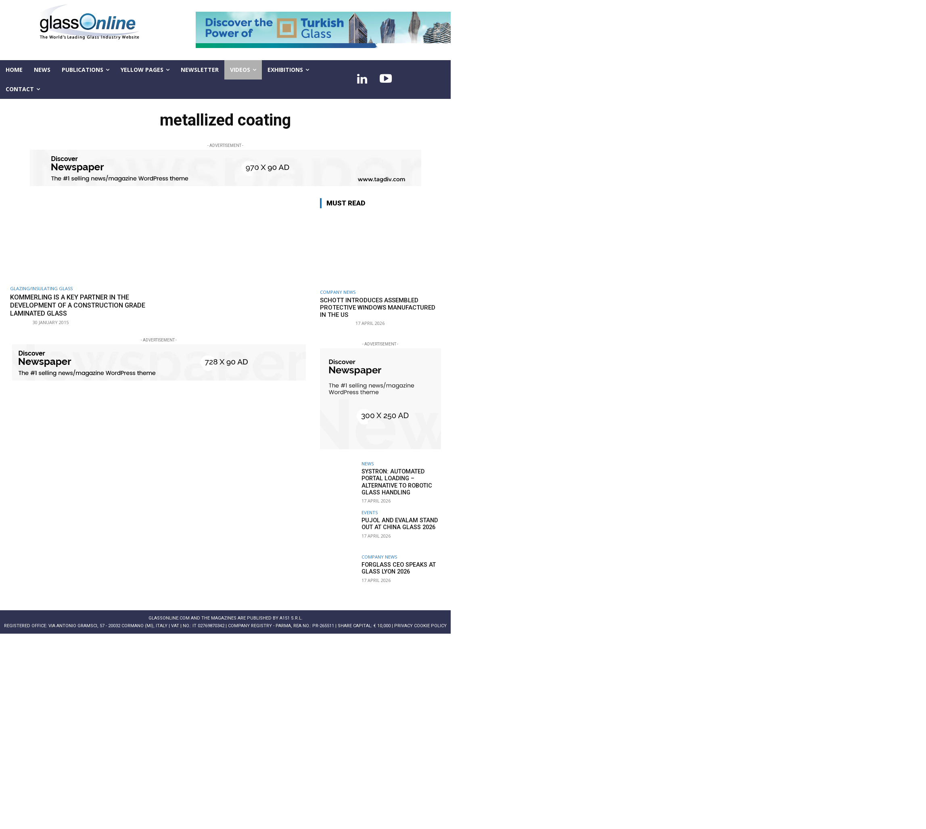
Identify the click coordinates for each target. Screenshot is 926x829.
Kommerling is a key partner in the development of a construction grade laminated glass (81, 305)
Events (370, 511)
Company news (337, 292)
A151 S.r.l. (291, 617)
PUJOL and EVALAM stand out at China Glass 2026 (397, 523)
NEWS (368, 463)
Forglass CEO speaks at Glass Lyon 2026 (397, 567)
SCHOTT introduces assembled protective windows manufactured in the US (377, 307)
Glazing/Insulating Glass (41, 288)
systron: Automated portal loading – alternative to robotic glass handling (396, 481)
